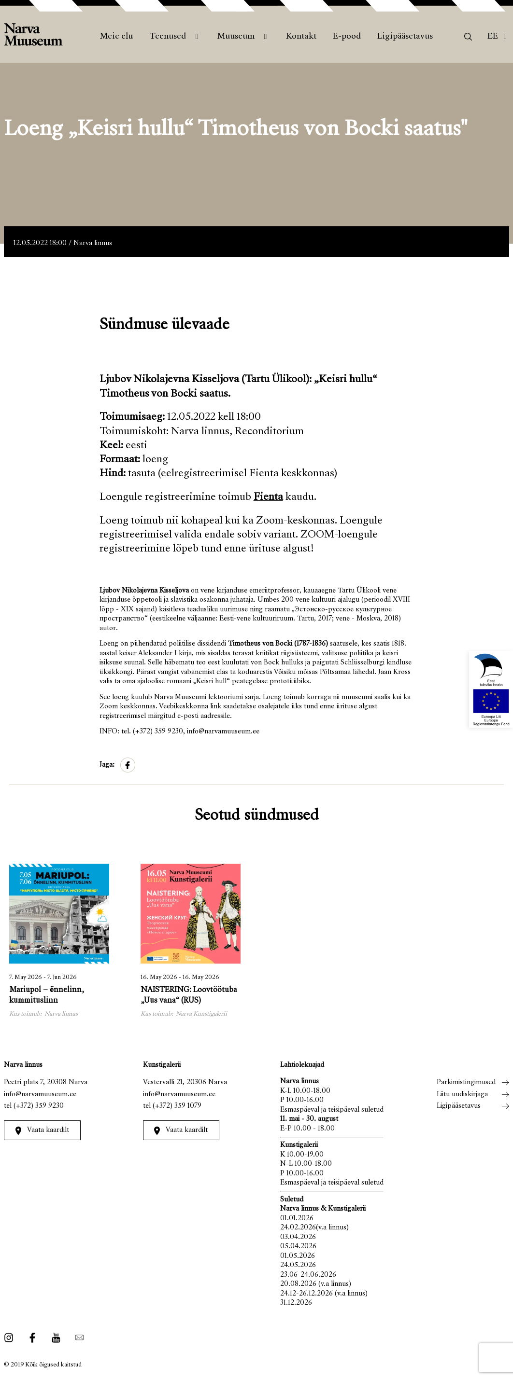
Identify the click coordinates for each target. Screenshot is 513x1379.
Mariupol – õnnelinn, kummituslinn (46, 996)
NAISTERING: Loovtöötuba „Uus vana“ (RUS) (189, 996)
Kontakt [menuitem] (301, 37)
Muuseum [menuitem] (236, 37)
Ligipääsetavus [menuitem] (405, 37)
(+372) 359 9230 (39, 1106)
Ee (492, 37)
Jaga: (107, 765)
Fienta (268, 497)
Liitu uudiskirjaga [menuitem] (462, 1094)
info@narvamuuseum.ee (40, 1094)
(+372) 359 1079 (177, 1106)
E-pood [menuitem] (347, 37)
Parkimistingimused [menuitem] (466, 1082)
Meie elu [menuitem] (116, 37)
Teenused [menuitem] (167, 37)
